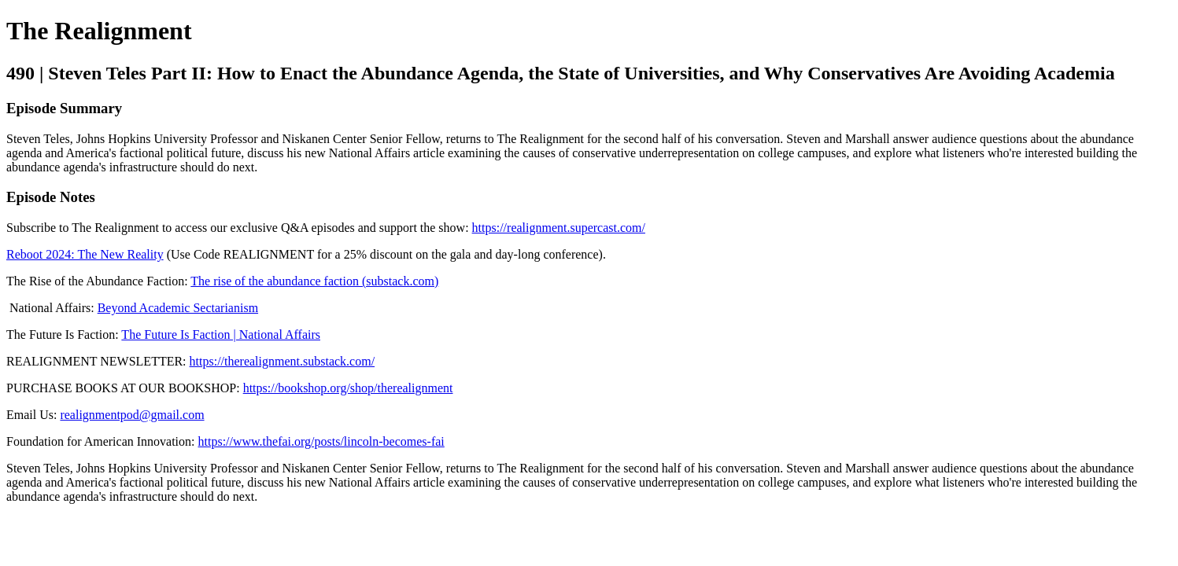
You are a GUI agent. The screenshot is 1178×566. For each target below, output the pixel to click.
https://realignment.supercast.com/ (558, 227)
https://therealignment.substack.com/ (282, 361)
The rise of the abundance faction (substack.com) (314, 281)
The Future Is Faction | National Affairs (220, 334)
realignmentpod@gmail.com (132, 414)
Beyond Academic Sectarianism (178, 307)
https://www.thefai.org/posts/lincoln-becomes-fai (321, 441)
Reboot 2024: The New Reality (85, 254)
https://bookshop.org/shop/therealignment (348, 388)
